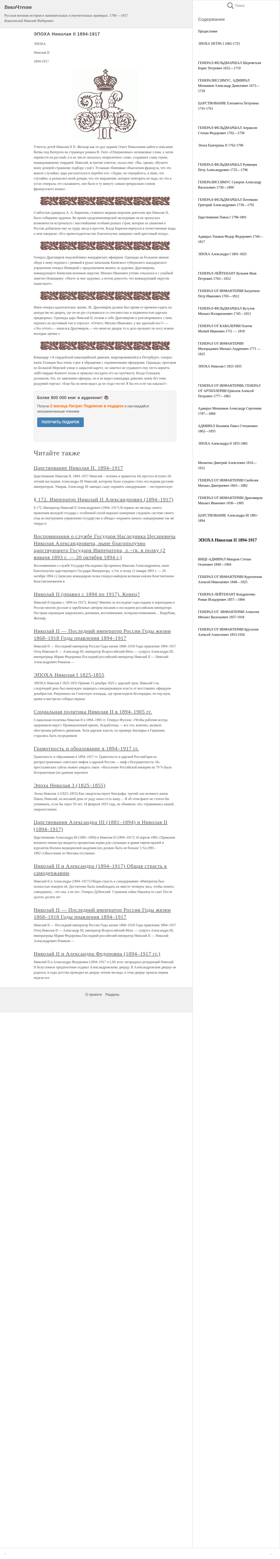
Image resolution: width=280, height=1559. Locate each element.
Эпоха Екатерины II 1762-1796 (220, 145)
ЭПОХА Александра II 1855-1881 (223, 443)
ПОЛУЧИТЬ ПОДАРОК (60, 422)
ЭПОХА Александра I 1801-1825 (222, 254)
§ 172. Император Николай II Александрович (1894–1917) (103, 499)
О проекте (93, 994)
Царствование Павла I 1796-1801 (222, 217)
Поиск (235, 5)
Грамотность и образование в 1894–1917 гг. (86, 748)
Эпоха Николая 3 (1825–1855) (69, 785)
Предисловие (207, 31)
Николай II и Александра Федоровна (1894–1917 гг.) (97, 954)
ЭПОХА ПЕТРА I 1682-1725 (219, 43)
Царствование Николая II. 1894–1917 (78, 468)
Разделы (112, 994)
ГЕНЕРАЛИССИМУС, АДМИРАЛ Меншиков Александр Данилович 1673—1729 (228, 85)
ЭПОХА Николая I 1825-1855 (220, 366)
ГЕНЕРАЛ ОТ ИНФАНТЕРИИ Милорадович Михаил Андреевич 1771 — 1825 (229, 349)
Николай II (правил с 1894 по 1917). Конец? (87, 594)
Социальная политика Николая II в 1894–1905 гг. (93, 711)
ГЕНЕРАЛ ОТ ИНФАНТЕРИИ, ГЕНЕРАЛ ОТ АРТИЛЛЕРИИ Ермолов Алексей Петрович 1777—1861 (229, 391)
